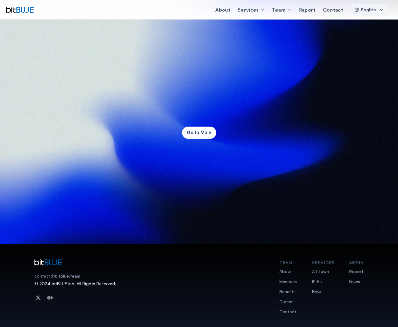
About (222, 10)
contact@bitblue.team (57, 275)
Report (307, 10)
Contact (333, 10)
